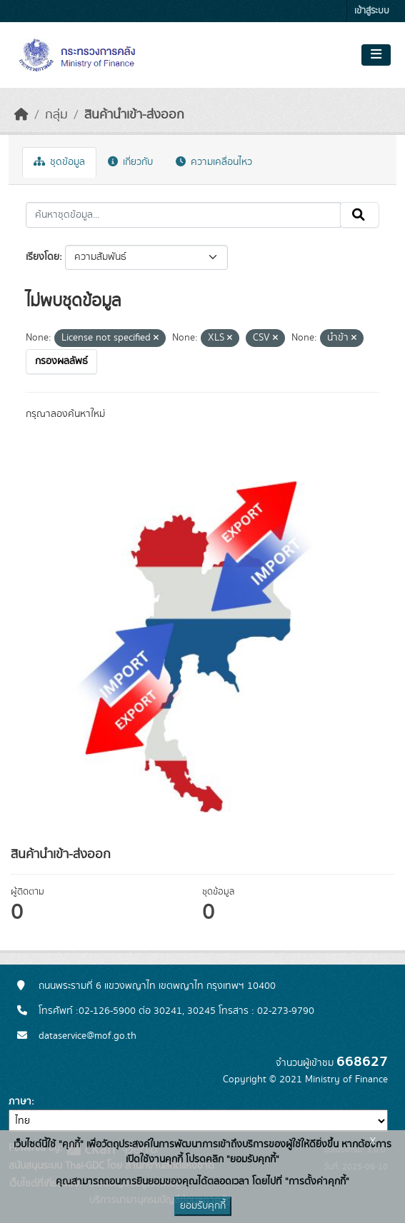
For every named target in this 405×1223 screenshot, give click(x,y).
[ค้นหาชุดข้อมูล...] (183, 215)
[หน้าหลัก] (21, 115)
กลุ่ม (56, 115)
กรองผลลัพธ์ (61, 361)
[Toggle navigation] (376, 55)
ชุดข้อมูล (59, 162)
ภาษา (20, 1101)
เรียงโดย (42, 257)
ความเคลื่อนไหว (214, 162)
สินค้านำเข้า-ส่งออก (134, 115)
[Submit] (359, 215)
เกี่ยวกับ (130, 162)
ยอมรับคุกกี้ (203, 1206)
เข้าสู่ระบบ (371, 11)
